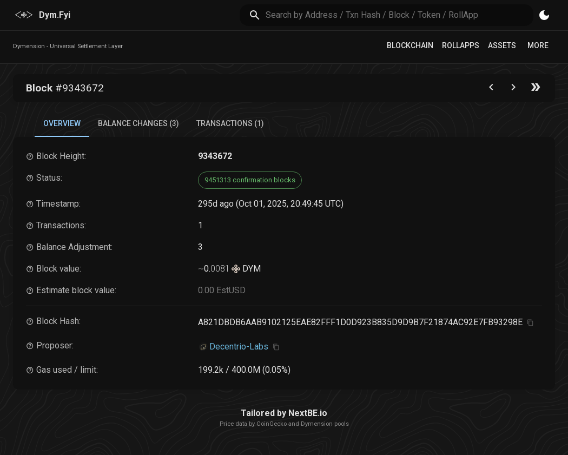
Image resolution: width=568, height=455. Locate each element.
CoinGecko (271, 423)
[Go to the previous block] (491, 89)
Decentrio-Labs (238, 346)
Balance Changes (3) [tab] (138, 123)
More (538, 45)
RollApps (460, 45)
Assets (502, 45)
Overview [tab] (62, 123)
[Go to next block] (513, 89)
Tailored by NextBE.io (284, 413)
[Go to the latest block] (535, 89)
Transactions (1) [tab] (230, 123)
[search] (400, 14)
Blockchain (410, 45)
